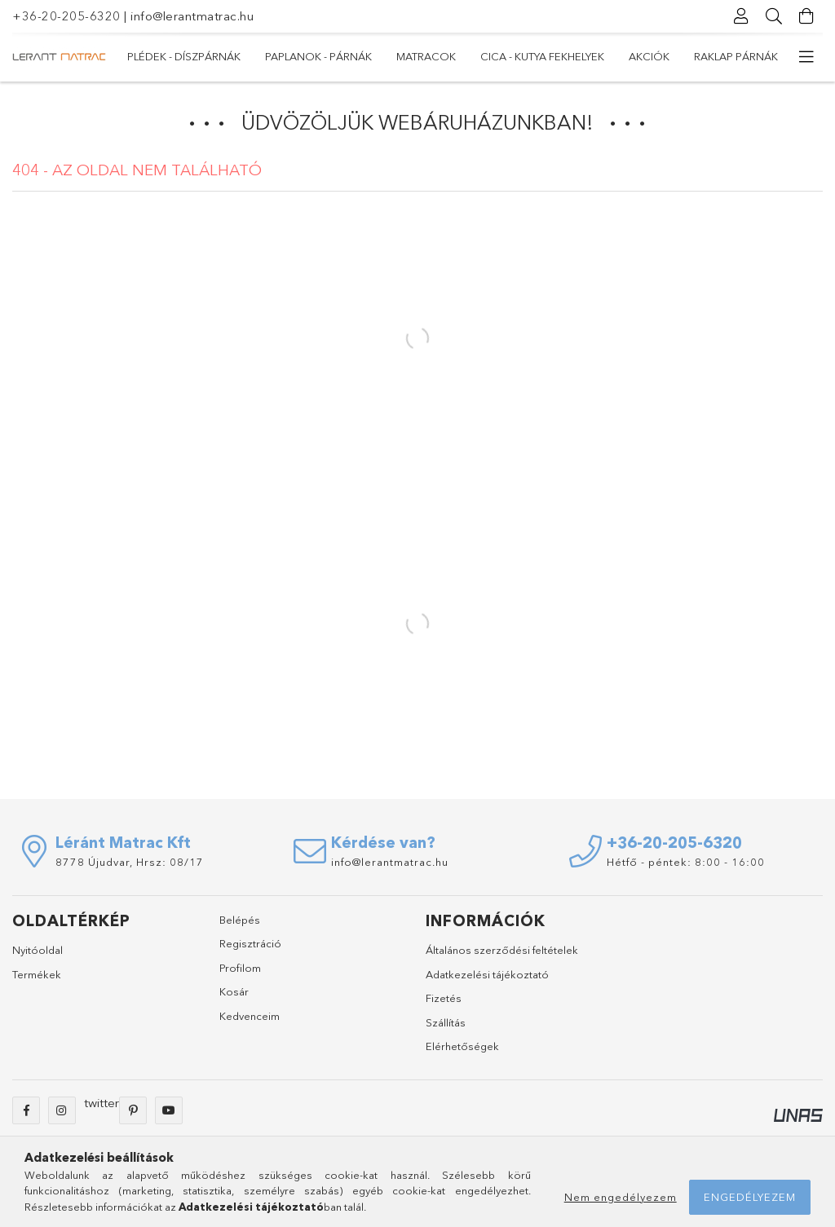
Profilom (240, 975)
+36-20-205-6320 (66, 16)
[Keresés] (774, 16)
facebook (26, 1118)
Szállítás (446, 1029)
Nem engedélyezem (620, 1196)
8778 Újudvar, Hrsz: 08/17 (129, 869)
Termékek (36, 981)
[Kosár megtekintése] (806, 16)
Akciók (256, 56)
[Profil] (741, 16)
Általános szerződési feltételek (502, 957)
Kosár (234, 999)
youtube (169, 1118)
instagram (62, 1118)
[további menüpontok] (806, 57)
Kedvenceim (249, 1023)
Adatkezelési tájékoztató (487, 981)
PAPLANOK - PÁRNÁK (586, 56)
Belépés (239, 926)
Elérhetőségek (462, 1054)
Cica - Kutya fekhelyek (363, 56)
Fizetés (444, 1006)
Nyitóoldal (37, 957)
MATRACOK (479, 56)
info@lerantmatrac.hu (192, 16)
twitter (101, 1110)
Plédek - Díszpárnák (721, 56)
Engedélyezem (750, 1196)
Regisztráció (250, 951)
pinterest (133, 1118)
